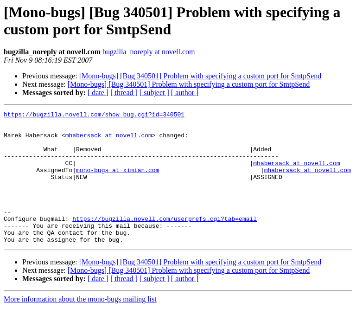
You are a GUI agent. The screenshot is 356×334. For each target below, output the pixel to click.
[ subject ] (154, 92)
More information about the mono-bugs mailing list (80, 325)
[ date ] (98, 92)
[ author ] (185, 92)
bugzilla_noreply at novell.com (148, 52)
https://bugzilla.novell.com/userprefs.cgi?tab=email (164, 241)
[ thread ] (124, 92)
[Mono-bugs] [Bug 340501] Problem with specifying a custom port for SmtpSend (200, 76)
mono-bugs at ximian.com (117, 182)
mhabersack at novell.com (108, 140)
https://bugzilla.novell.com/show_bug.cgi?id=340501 (94, 115)
